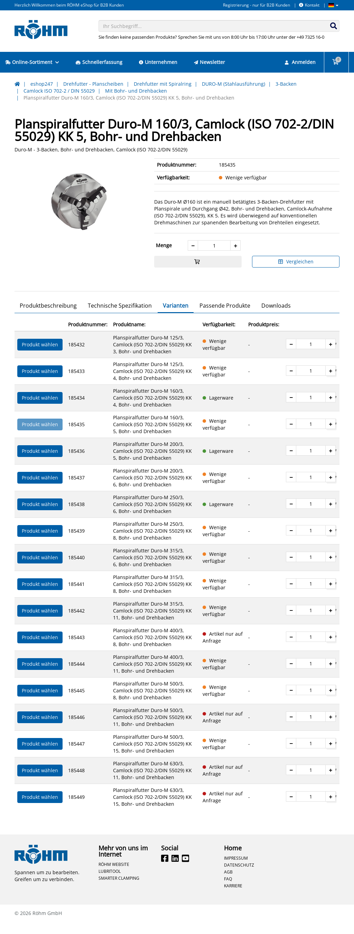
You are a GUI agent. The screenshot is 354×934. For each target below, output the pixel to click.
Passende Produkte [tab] (224, 317)
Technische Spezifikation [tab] (120, 317)
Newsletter (209, 62)
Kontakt (309, 5)
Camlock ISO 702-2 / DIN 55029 (59, 90)
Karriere (233, 897)
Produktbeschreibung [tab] (48, 317)
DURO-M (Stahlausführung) (233, 84)
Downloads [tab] (276, 317)
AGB (228, 884)
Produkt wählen (40, 356)
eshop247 (41, 84)
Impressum (236, 870)
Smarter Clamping (119, 890)
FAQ (228, 891)
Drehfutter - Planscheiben (93, 84)
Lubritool (110, 883)
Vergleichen (296, 261)
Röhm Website (114, 876)
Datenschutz (239, 877)
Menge (164, 245)
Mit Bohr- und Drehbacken (136, 90)
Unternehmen (158, 62)
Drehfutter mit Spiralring (163, 84)
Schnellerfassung (99, 62)
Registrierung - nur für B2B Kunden (256, 5)
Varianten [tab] (175, 317)
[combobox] (219, 26)
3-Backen (286, 84)
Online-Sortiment (32, 62)
